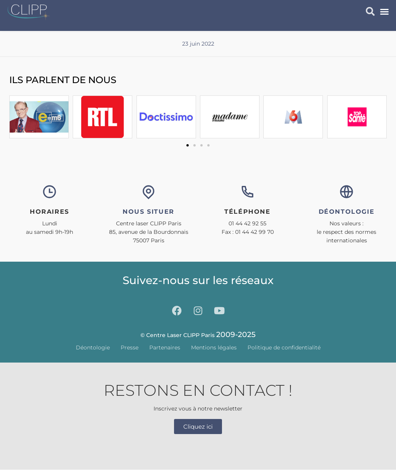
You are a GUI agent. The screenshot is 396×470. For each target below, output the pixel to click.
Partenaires (164, 347)
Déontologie (93, 347)
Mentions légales (214, 347)
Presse (129, 347)
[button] (384, 11)
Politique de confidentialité (284, 347)
